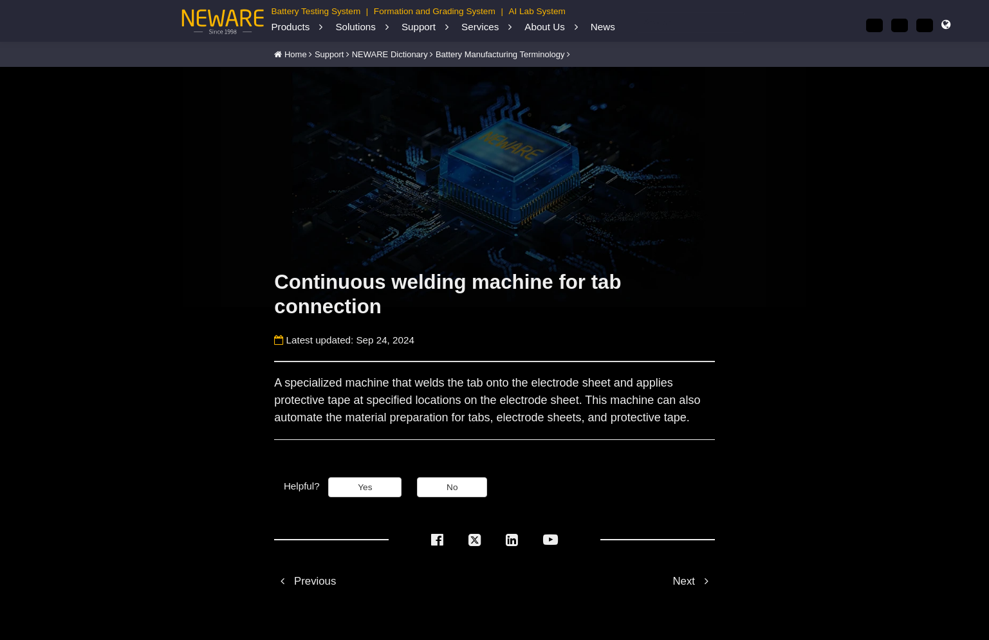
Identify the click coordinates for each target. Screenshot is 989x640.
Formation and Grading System (434, 11)
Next (693, 581)
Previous (305, 581)
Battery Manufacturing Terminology (500, 54)
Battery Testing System (315, 11)
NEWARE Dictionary (390, 54)
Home (295, 54)
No (452, 487)
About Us (544, 26)
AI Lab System (536, 11)
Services (480, 26)
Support (419, 26)
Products (290, 26)
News (603, 26)
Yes (365, 487)
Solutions (355, 26)
